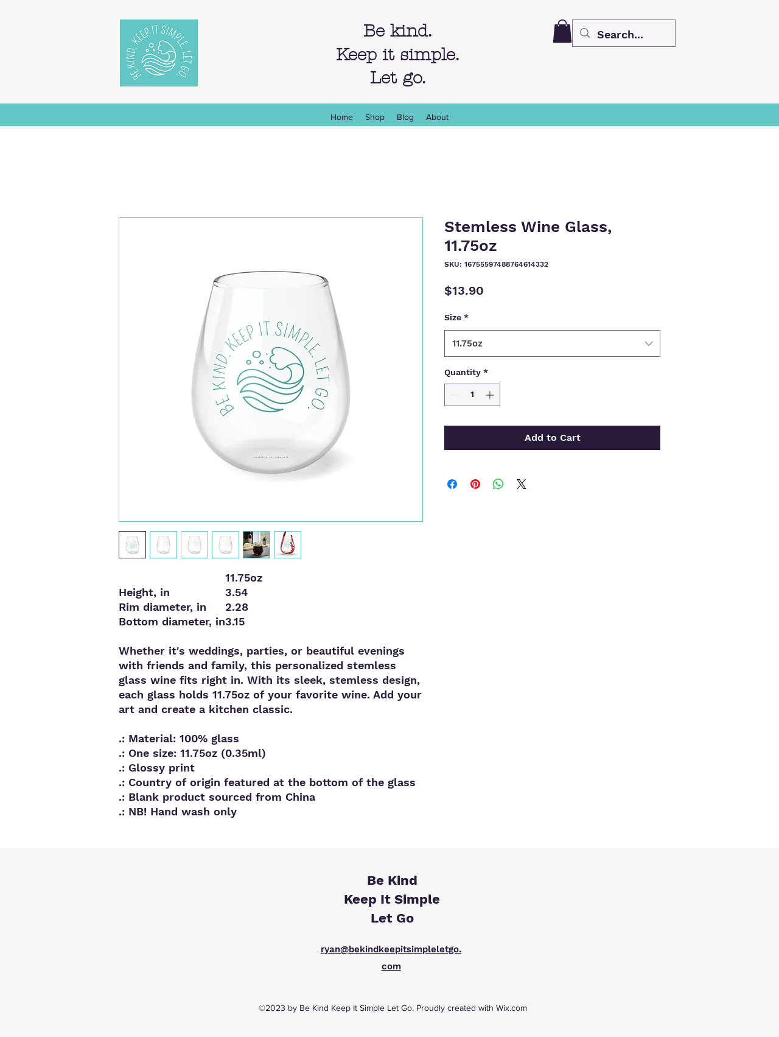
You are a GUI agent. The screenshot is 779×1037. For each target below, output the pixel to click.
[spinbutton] (472, 395)
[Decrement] (453, 395)
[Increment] (490, 395)
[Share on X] (521, 484)
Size (456, 317)
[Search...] (623, 34)
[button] (562, 31)
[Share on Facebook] (452, 484)
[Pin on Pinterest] (475, 484)
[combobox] (552, 343)
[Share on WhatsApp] (498, 484)
